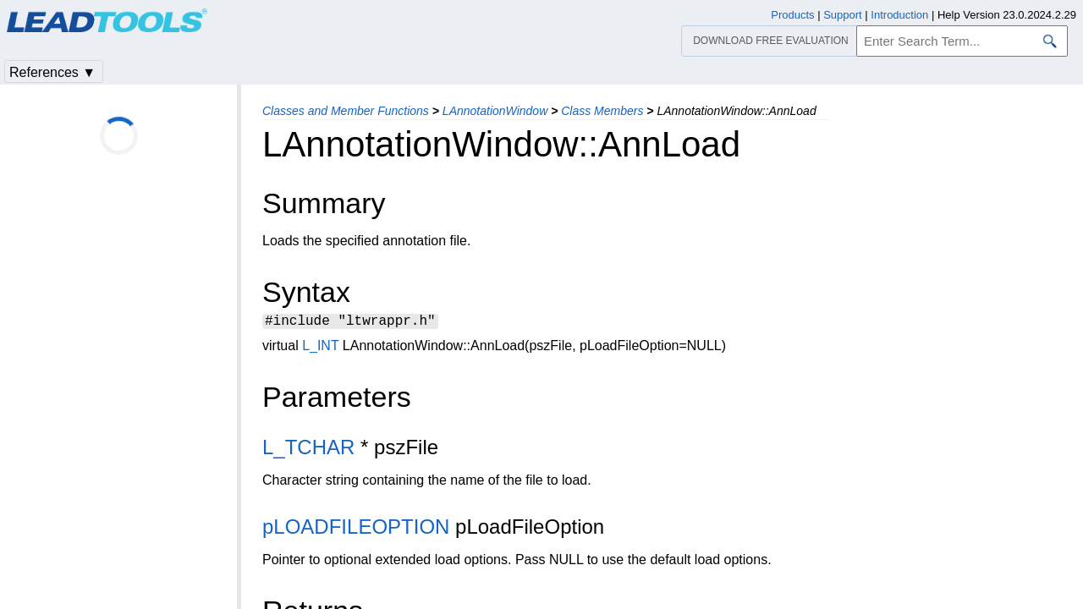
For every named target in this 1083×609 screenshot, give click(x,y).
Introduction (899, 14)
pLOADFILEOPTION (355, 529)
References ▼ (52, 72)
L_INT (320, 348)
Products (792, 14)
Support (842, 14)
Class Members (602, 111)
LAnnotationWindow (495, 111)
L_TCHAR (308, 449)
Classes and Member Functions (345, 111)
